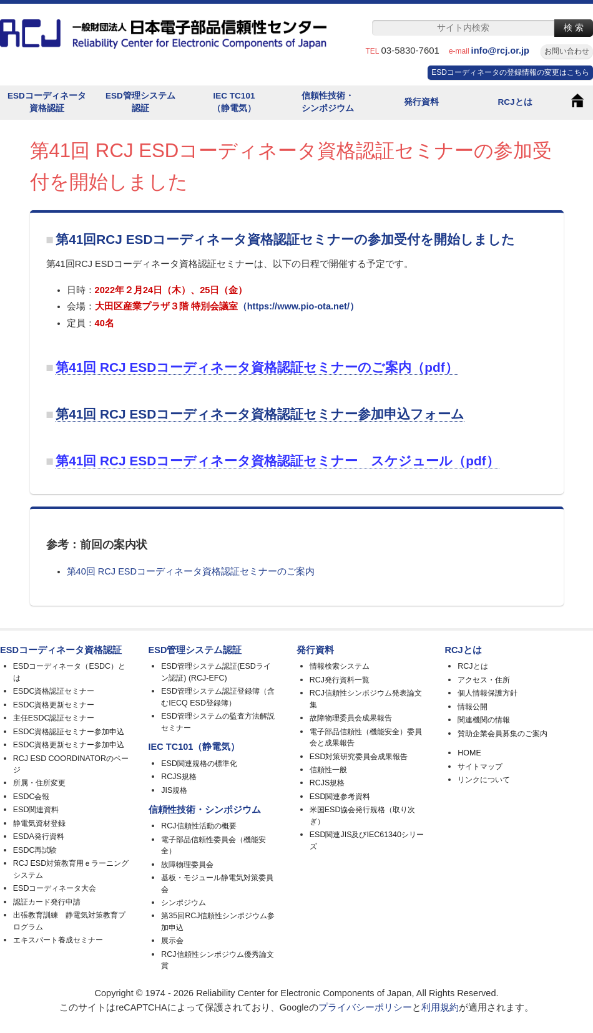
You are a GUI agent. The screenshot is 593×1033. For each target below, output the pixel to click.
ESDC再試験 (35, 850)
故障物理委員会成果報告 (351, 718)
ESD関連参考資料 (340, 796)
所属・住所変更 (39, 782)
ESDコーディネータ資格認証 (46, 102)
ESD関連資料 (36, 809)
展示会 (172, 940)
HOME (469, 753)
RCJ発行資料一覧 (340, 680)
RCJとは (514, 102)
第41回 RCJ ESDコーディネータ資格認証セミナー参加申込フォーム (260, 414)
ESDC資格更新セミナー (54, 705)
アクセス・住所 (484, 680)
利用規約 (440, 1007)
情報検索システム (340, 666)
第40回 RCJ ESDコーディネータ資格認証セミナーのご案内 (191, 571)
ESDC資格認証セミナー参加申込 (69, 731)
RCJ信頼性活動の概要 (198, 826)
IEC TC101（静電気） (234, 102)
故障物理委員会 (187, 864)
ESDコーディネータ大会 (55, 888)
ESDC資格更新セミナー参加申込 (69, 744)
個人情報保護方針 (487, 693)
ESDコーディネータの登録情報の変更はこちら (510, 72)
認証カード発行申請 (47, 902)
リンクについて (484, 779)
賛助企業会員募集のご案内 (502, 733)
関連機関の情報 (484, 719)
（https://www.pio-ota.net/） (298, 306)
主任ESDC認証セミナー (54, 718)
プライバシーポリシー (365, 1007)
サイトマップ (480, 766)
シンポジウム (183, 902)
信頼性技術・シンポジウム (327, 102)
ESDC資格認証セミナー (54, 691)
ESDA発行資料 (38, 836)
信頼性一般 (328, 769)
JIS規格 (174, 790)
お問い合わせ (566, 51)
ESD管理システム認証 (140, 102)
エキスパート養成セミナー (58, 940)
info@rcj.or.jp (505, 51)
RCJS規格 (179, 776)
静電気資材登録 (39, 823)
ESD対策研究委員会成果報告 (359, 756)
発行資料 (421, 102)
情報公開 (473, 706)
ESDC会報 (31, 796)
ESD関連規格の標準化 (199, 763)
